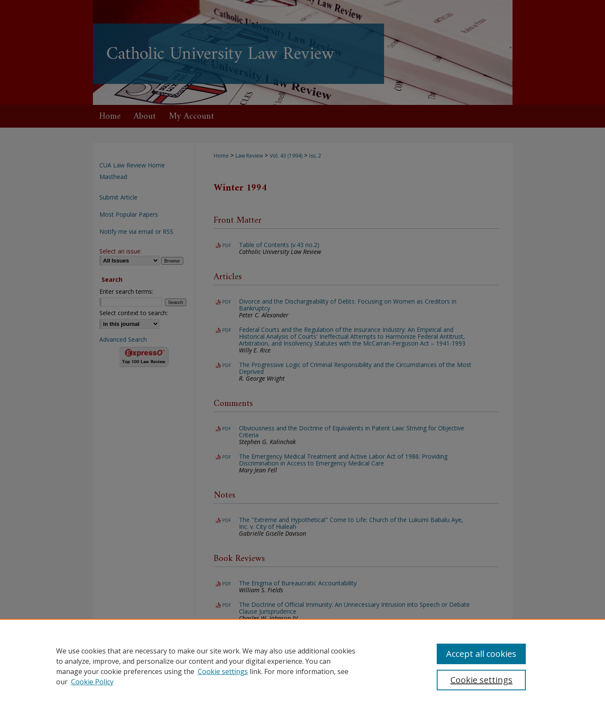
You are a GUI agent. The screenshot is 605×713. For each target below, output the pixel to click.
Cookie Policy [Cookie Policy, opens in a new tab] (92, 681)
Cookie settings (223, 671)
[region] (302, 666)
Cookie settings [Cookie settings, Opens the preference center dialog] (481, 680)
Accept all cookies (481, 653)
